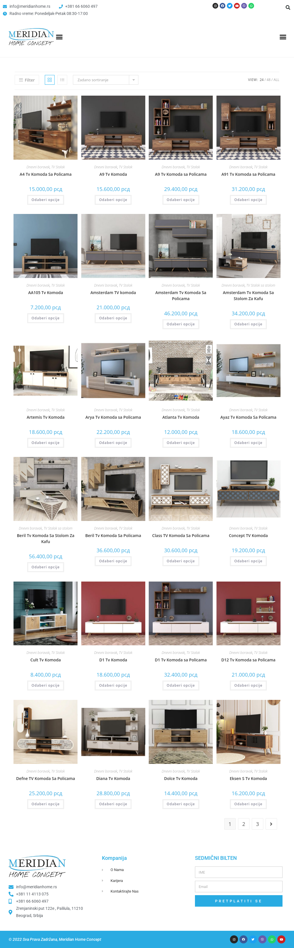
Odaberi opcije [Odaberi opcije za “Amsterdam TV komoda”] (113, 318)
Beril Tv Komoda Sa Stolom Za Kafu (46, 538)
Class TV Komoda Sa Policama (180, 535)
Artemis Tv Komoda (46, 417)
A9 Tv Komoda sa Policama (181, 174)
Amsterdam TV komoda (113, 292)
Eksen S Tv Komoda (248, 778)
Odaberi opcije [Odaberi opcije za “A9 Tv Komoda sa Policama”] (181, 199)
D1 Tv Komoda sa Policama (181, 660)
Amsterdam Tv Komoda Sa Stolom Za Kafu (248, 295)
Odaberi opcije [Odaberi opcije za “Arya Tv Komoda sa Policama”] (113, 442)
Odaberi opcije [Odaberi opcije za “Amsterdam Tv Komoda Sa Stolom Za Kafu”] (248, 324)
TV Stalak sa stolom (260, 285)
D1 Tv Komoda (113, 660)
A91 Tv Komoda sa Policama (248, 174)
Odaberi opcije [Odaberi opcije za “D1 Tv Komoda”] (113, 685)
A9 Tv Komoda (113, 174)
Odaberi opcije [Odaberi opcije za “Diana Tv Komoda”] (113, 804)
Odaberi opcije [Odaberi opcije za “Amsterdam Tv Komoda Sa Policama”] (181, 324)
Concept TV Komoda (248, 535)
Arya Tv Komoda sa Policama (113, 417)
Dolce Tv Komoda (181, 778)
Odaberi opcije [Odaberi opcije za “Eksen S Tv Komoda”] (248, 804)
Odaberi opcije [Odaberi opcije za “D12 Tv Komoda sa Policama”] (248, 685)
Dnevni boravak (38, 167)
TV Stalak (58, 167)
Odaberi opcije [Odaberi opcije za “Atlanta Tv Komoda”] (181, 442)
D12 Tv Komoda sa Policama (248, 660)
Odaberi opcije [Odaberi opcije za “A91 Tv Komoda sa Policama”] (248, 199)
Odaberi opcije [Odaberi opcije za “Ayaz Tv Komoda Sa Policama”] (248, 442)
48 (269, 79)
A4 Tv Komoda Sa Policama (46, 174)
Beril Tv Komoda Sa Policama (113, 535)
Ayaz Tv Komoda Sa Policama (248, 417)
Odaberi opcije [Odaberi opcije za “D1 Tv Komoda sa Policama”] (181, 685)
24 (262, 79)
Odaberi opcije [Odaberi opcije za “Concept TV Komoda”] (248, 561)
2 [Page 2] (243, 823)
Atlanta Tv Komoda (181, 417)
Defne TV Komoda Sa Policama (45, 778)
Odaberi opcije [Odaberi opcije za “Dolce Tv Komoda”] (181, 804)
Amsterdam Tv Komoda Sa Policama (180, 295)
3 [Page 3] (257, 823)
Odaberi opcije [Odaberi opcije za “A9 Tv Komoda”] (113, 199)
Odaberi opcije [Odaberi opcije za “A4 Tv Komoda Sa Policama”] (46, 199)
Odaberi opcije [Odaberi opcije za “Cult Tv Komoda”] (46, 685)
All (276, 79)
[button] (288, 7)
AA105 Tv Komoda (45, 292)
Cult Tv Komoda (45, 660)
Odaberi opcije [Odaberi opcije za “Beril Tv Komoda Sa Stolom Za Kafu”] (46, 567)
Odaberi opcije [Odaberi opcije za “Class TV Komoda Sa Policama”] (181, 561)
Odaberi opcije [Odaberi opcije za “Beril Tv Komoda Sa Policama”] (113, 561)
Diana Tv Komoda (113, 778)
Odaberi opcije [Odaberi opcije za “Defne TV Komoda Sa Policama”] (46, 804)
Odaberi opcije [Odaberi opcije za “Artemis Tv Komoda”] (46, 442)
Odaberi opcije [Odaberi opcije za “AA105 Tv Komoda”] (46, 318)
